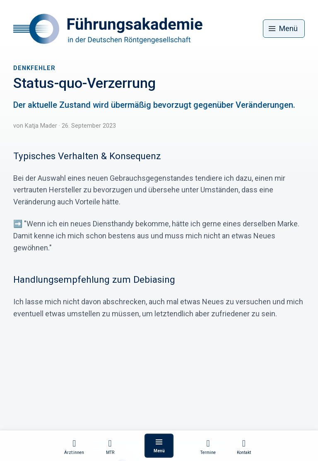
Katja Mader (41, 125)
